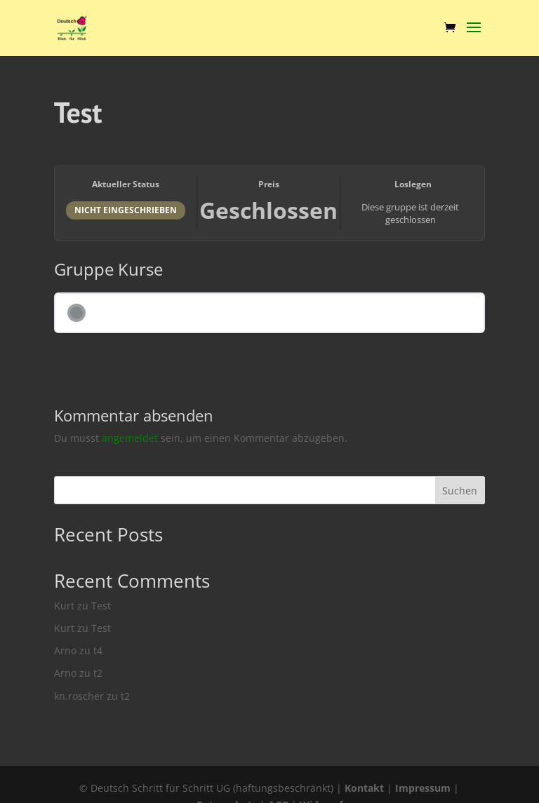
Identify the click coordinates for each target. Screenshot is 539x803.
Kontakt (364, 788)
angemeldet (130, 438)
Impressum (423, 788)
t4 (97, 650)
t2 (97, 673)
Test (101, 605)
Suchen (459, 490)
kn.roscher (79, 696)
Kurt (64, 605)
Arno (65, 650)
